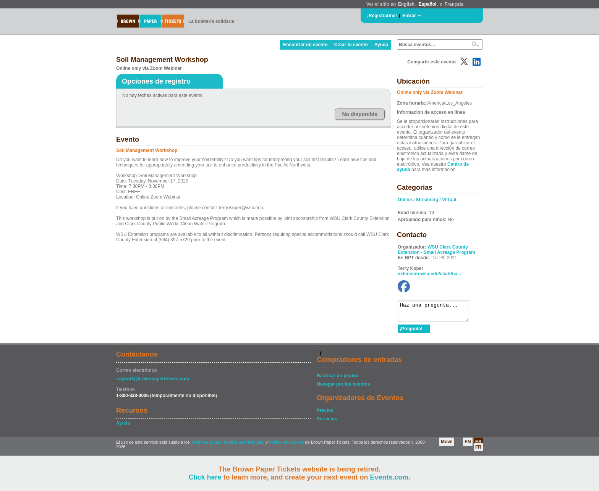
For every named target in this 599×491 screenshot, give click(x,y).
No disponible (359, 114)
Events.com (389, 477)
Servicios (327, 422)
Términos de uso (206, 446)
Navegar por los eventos (343, 387)
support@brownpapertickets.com (152, 382)
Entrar (409, 15)
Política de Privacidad (243, 446)
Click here (204, 477)
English (406, 4)
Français (454, 4)
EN (468, 445)
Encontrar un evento (305, 44)
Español (428, 4)
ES (478, 445)
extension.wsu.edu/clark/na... (429, 273)
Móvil (447, 445)
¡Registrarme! (382, 15)
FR (478, 450)
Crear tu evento (351, 44)
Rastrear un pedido (337, 379)
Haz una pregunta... (437, 312)
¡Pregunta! (411, 332)
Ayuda (381, 44)
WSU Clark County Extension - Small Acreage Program (436, 249)
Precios (325, 414)
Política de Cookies (286, 446)
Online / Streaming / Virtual (427, 199)
